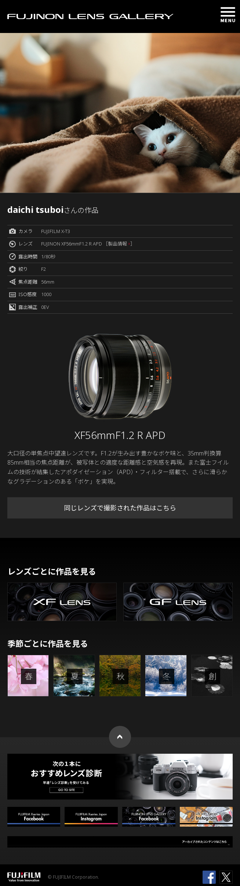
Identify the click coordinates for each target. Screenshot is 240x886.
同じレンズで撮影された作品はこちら (120, 507)
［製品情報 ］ (119, 243)
